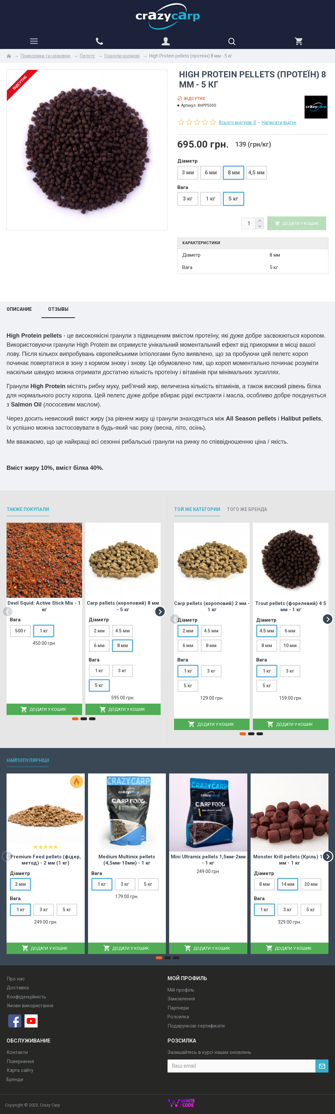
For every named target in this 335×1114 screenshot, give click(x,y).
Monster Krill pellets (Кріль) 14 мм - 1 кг (289, 860)
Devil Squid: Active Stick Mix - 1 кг (44, 606)
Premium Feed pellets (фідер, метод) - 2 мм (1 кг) (45, 860)
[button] (7, 611)
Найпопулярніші (28, 760)
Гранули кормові (122, 55)
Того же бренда (247, 509)
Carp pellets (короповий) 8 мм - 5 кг (123, 606)
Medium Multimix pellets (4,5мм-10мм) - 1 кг (126, 860)
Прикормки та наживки (45, 55)
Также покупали (28, 509)
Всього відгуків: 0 (237, 122)
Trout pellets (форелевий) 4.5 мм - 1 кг (290, 606)
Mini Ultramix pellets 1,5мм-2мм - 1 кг (208, 860)
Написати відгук (279, 122)
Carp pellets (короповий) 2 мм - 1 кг (212, 606)
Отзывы (58, 309)
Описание (19, 309)
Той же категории (197, 509)
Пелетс (87, 55)
